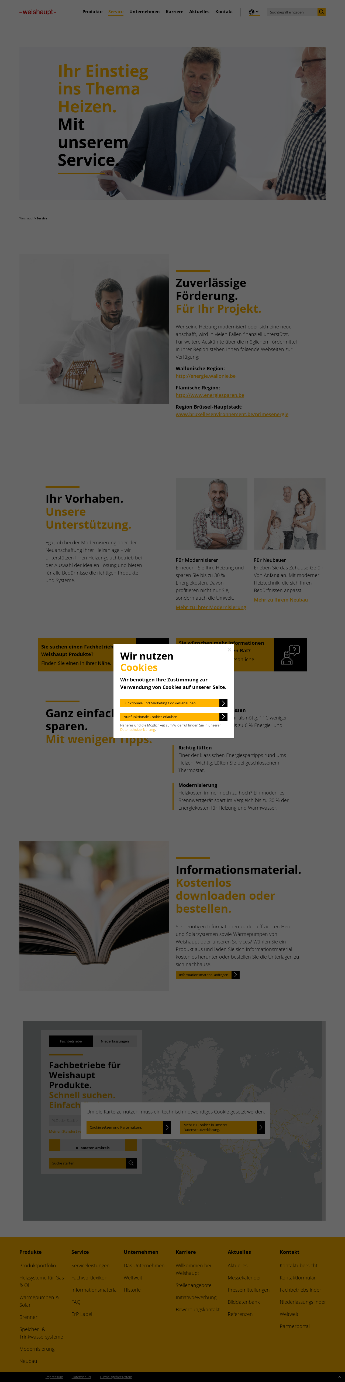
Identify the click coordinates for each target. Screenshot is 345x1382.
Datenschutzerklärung (137, 729)
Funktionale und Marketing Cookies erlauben (159, 703)
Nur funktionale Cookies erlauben (150, 716)
